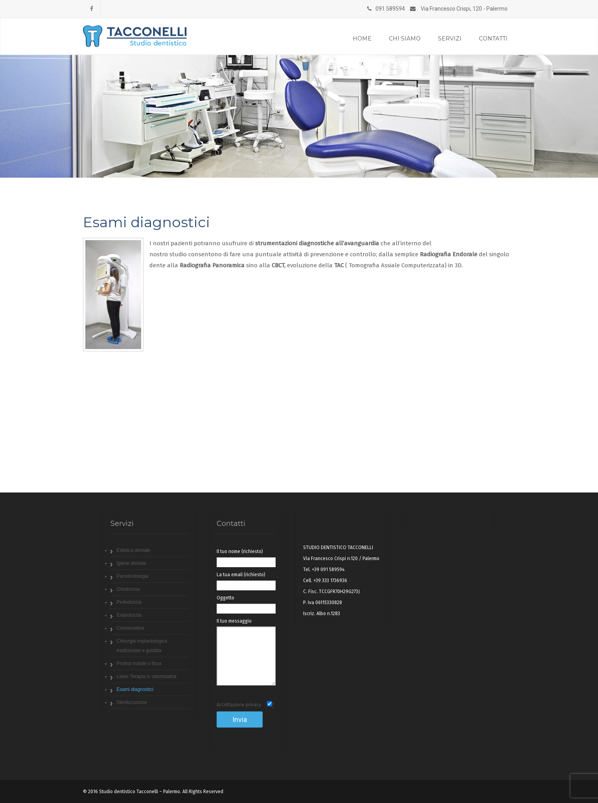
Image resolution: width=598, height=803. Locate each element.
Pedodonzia (129, 602)
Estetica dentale (133, 550)
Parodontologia (133, 576)
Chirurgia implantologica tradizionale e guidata (142, 645)
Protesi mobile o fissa (139, 663)
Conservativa (130, 628)
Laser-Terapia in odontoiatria (147, 676)
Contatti (493, 38)
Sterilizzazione (132, 702)
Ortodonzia (128, 589)
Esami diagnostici (135, 689)
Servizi (450, 38)
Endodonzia (129, 615)
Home (362, 38)
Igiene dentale (131, 563)
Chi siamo (405, 38)
